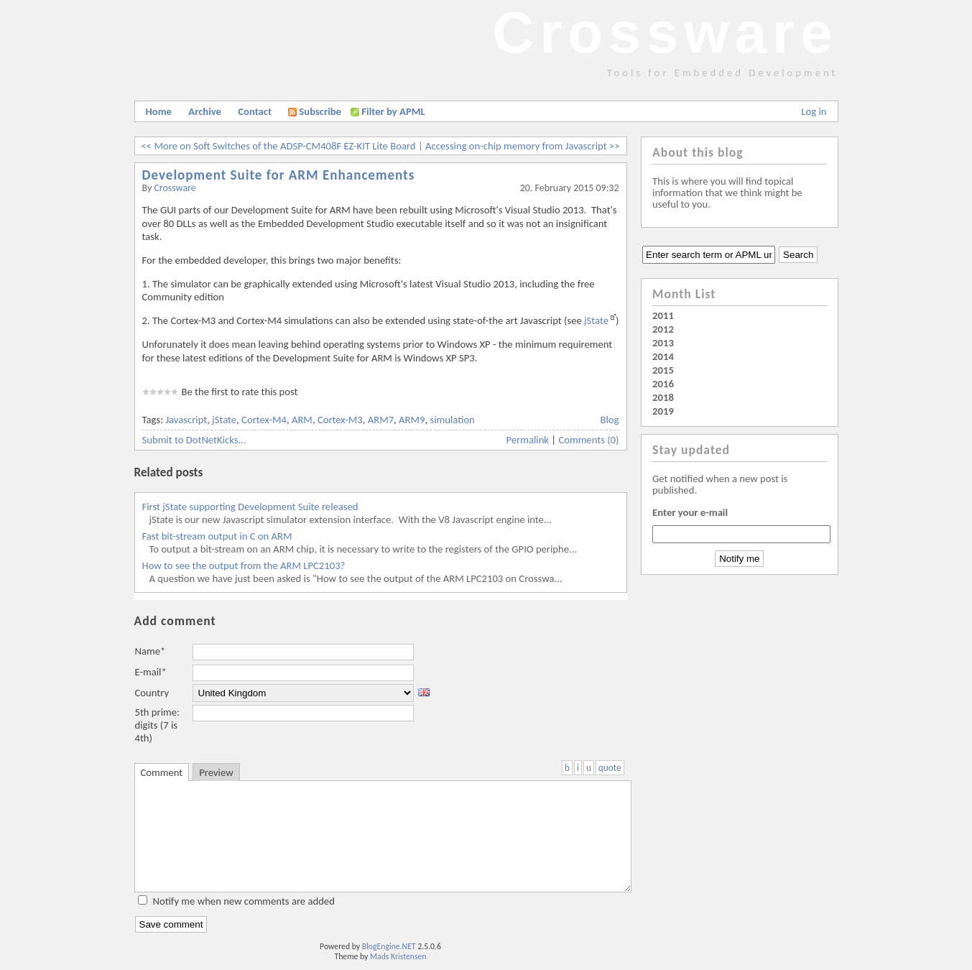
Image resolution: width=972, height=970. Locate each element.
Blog (610, 419)
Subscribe (314, 111)
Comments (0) (588, 439)
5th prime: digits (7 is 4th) (157, 725)
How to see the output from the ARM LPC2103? (244, 565)
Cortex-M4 (264, 419)
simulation (452, 419)
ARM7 (381, 419)
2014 (663, 356)
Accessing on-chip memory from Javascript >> (522, 145)
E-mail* (151, 671)
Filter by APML (393, 111)
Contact (255, 111)
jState (596, 320)
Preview (216, 772)
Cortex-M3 (340, 419)
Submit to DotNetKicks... (194, 439)
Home (159, 111)
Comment (162, 772)
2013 (663, 342)
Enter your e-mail (690, 512)
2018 (663, 397)
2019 (663, 411)
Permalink (528, 439)
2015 (663, 370)
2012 (663, 329)
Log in (813, 111)
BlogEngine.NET (389, 946)
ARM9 (412, 419)
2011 (663, 315)
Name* (150, 651)
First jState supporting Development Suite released (250, 506)
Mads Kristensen (398, 956)
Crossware (665, 33)
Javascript (186, 419)
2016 (663, 383)
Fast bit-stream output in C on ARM (217, 536)
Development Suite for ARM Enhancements (278, 175)
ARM (302, 419)
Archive (204, 111)
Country (152, 692)
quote (609, 768)
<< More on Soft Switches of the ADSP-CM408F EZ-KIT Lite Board (279, 145)
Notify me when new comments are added (244, 901)
